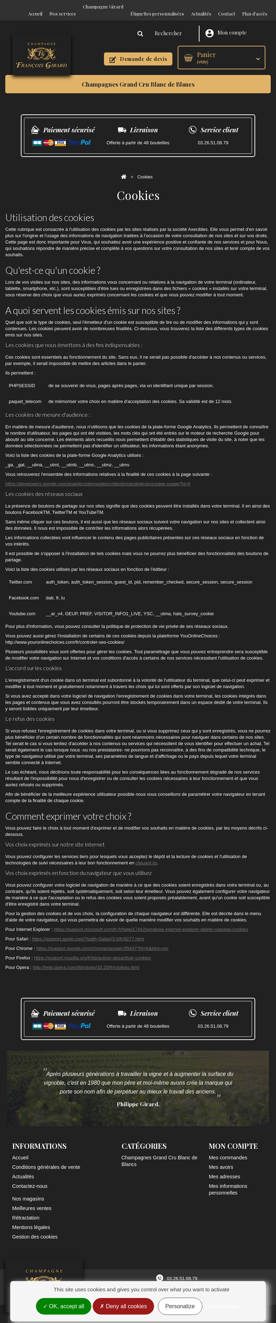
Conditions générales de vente (46, 1160)
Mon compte (226, 26)
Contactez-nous (30, 1179)
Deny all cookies (123, 1306)
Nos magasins (28, 1192)
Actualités (201, 7)
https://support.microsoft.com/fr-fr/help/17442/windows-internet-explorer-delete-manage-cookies (151, 922)
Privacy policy (222, 1306)
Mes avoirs (221, 1160)
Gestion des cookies (35, 1230)
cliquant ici (146, 855)
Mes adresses (224, 1169)
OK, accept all (63, 1306)
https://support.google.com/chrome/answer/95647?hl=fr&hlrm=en (102, 941)
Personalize (180, 1306)
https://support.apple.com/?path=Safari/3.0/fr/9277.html (88, 931)
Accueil (35, 7)
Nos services (62, 7)
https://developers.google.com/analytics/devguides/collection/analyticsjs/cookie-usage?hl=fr (98, 476)
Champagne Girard (103, 7)
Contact (226, 7)
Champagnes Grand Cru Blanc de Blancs (138, 77)
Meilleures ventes (31, 1201)
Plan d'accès (254, 7)
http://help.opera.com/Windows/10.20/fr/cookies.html (86, 960)
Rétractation (25, 1211)
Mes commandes (228, 1150)
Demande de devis (138, 52)
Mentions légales (31, 1220)
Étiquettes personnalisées (157, 7)
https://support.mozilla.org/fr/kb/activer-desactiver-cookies (92, 950)
